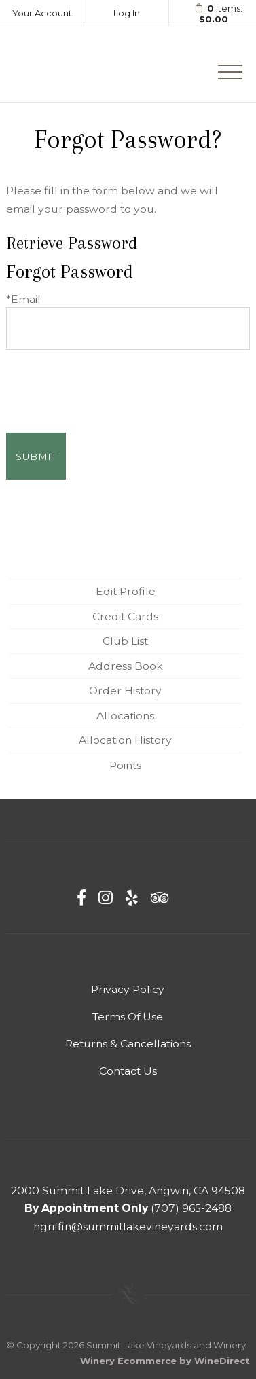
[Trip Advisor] (159, 898)
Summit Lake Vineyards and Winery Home (72, 64)
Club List (125, 640)
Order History (125, 690)
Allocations (125, 715)
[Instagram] (105, 898)
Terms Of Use (127, 1016)
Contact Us (128, 1070)
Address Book (125, 666)
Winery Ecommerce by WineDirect (165, 1360)
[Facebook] (81, 898)
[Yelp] (132, 898)
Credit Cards (125, 616)
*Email (23, 299)
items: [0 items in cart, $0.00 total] (213, 13)
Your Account (42, 12)
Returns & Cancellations (128, 1043)
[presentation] (109, 383)
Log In (126, 12)
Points (125, 765)
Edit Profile (126, 591)
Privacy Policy (127, 989)
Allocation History (125, 740)
